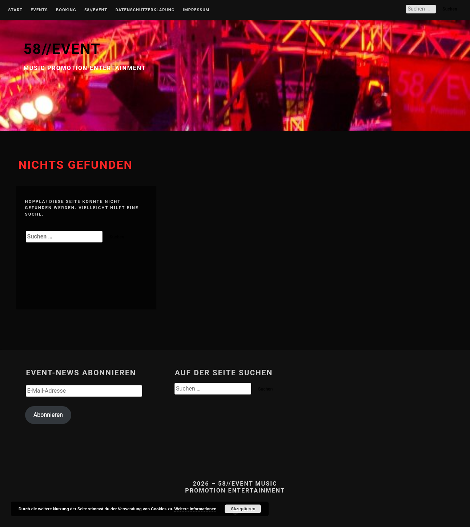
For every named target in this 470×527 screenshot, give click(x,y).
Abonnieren (48, 414)
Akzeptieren (242, 508)
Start (15, 10)
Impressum (196, 10)
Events (39, 10)
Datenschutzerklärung (145, 10)
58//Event (95, 10)
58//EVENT (62, 49)
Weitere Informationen (195, 509)
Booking (66, 10)
